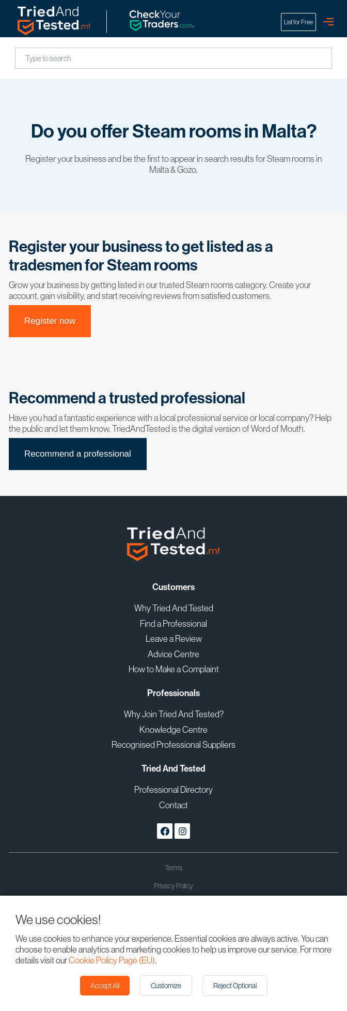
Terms (173, 867)
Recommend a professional (77, 454)
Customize (166, 985)
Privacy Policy (173, 886)
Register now (49, 321)
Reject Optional (235, 985)
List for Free (298, 22)
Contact (173, 804)
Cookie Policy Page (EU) (112, 960)
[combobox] (26, 58)
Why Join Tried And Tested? (174, 713)
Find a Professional (173, 623)
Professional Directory (173, 789)
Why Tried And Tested (173, 607)
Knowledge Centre (173, 729)
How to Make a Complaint (174, 668)
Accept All (104, 985)
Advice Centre (173, 653)
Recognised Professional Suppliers (173, 744)
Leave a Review (174, 638)
